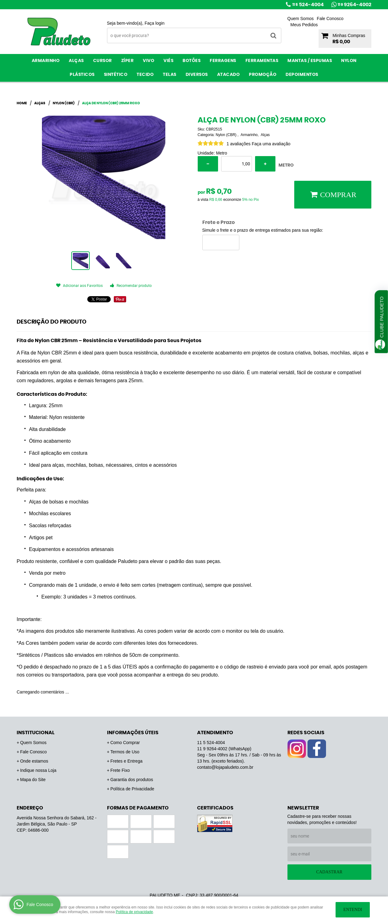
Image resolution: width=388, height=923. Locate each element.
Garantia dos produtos (131, 779)
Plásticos (82, 74)
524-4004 (308, 4)
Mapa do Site (33, 779)
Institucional (36, 732)
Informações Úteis (133, 732)
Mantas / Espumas (309, 61)
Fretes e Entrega (126, 761)
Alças (76, 61)
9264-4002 (354, 4)
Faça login (155, 23)
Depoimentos (302, 74)
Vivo (148, 61)
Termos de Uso (124, 751)
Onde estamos (34, 761)
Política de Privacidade (132, 788)
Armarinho (46, 61)
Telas (169, 74)
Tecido (145, 74)
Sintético (116, 74)
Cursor (102, 61)
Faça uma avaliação (271, 143)
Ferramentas (262, 61)
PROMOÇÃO (262, 74)
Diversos (197, 74)
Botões (191, 61)
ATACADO (228, 74)
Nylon (349, 61)
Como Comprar (125, 742)
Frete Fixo (120, 770)
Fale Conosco (330, 18)
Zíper (127, 61)
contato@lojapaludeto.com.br (225, 767)
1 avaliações (239, 143)
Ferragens (223, 61)
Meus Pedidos (304, 24)
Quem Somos (300, 18)
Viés (168, 61)
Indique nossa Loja (38, 770)
